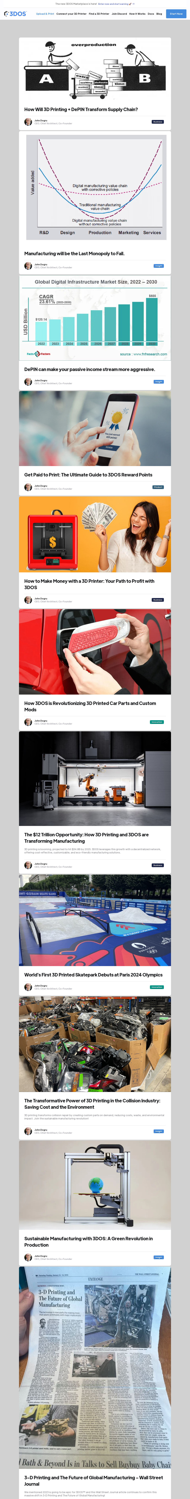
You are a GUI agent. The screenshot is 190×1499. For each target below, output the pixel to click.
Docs (151, 13)
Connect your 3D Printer (71, 13)
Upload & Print (45, 13)
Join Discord (119, 13)
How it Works (137, 13)
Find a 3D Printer (99, 13)
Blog (159, 13)
